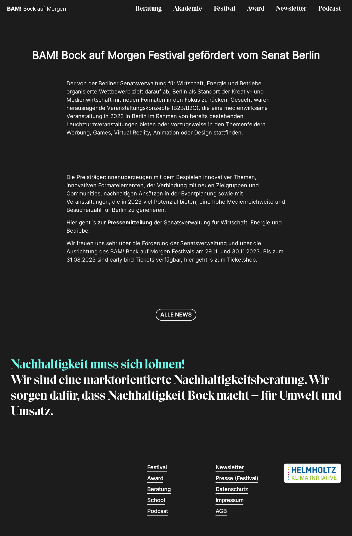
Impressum (229, 500)
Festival (224, 8)
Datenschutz (232, 489)
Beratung (148, 8)
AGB (221, 511)
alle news (176, 314)
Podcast (329, 8)
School (156, 500)
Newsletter (291, 8)
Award (255, 8)
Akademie (187, 8)
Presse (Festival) (237, 478)
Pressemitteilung (130, 222)
